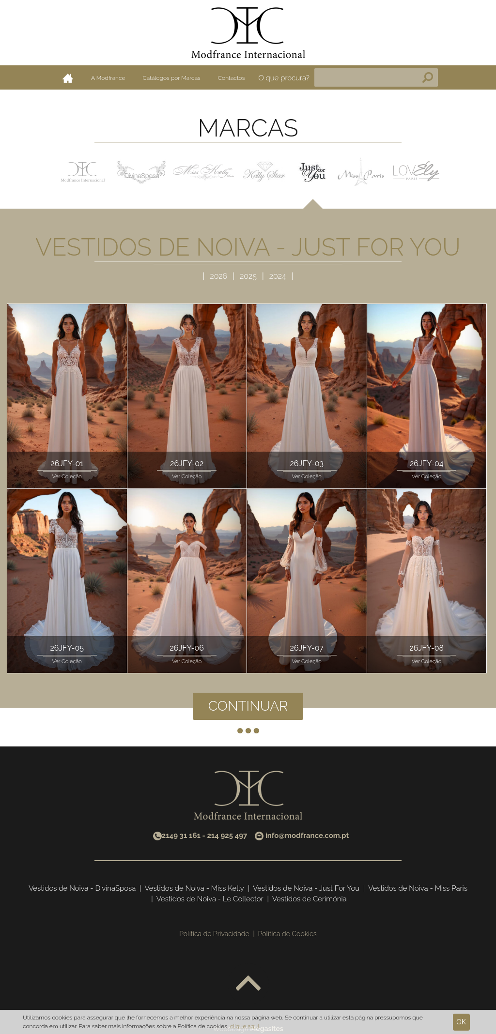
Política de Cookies (287, 934)
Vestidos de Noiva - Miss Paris (417, 888)
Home (68, 78)
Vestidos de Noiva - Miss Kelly (194, 888)
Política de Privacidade (214, 934)
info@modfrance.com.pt (307, 835)
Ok (461, 1022)
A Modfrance (108, 78)
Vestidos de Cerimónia (309, 899)
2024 (277, 276)
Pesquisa (428, 77)
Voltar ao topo (248, 983)
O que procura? (284, 78)
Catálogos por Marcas (172, 78)
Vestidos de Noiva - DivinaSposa (82, 888)
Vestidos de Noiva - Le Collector (210, 899)
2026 (220, 276)
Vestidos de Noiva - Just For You (306, 888)
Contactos (231, 78)
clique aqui (244, 1026)
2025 (249, 276)
